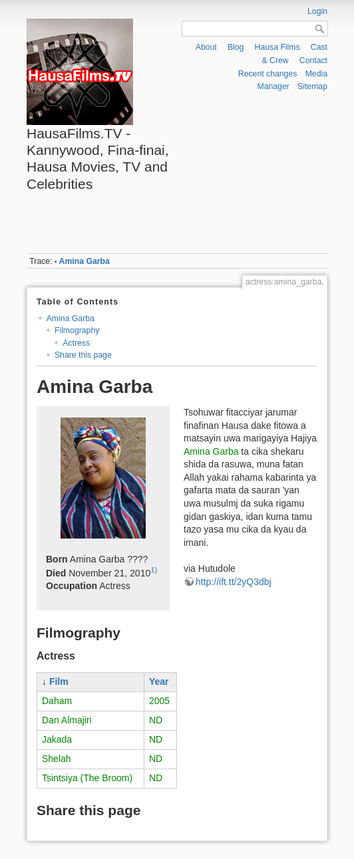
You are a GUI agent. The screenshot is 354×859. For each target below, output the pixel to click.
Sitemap (312, 86)
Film (59, 681)
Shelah (56, 758)
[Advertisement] (253, 172)
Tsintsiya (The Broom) (87, 778)
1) (153, 570)
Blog (236, 47)
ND (155, 720)
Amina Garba (84, 261)
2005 (159, 700)
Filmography (77, 330)
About (206, 47)
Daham (57, 700)
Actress (76, 343)
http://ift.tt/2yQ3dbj (233, 581)
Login (317, 11)
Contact (313, 60)
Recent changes (267, 73)
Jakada (57, 739)
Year (159, 681)
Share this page (83, 355)
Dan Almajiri (67, 720)
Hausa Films (277, 47)
